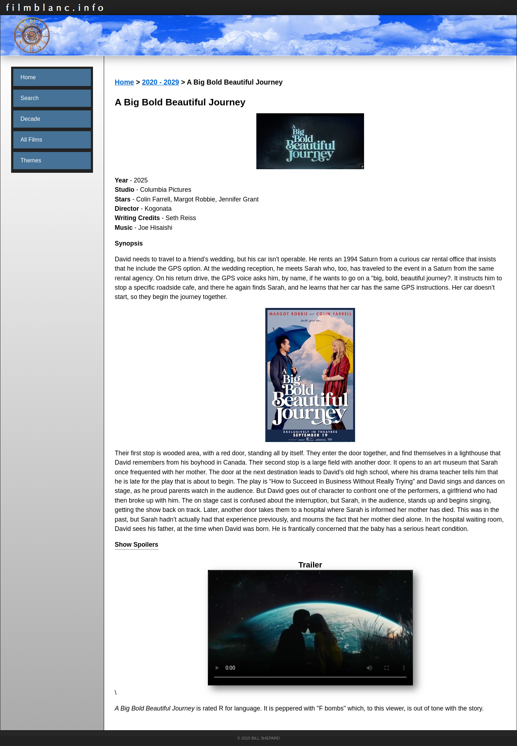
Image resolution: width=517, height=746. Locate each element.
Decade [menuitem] (30, 119)
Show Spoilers (136, 544)
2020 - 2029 (160, 82)
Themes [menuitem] (30, 160)
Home (124, 82)
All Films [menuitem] (31, 140)
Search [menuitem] (29, 98)
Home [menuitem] (28, 77)
